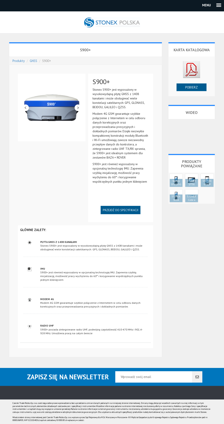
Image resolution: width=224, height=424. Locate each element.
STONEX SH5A (176, 198)
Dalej (78, 107)
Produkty (18, 61)
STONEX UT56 (191, 182)
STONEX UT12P (207, 182)
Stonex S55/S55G (176, 182)
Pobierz (191, 87)
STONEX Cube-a (191, 198)
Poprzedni (25, 107)
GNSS (33, 61)
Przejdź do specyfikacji (120, 210)
